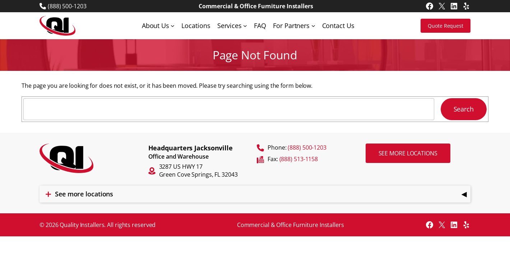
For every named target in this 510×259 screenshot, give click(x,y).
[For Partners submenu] (313, 26)
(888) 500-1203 (67, 6)
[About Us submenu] (173, 26)
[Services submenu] (245, 26)
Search (464, 109)
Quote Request (445, 25)
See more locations (408, 153)
